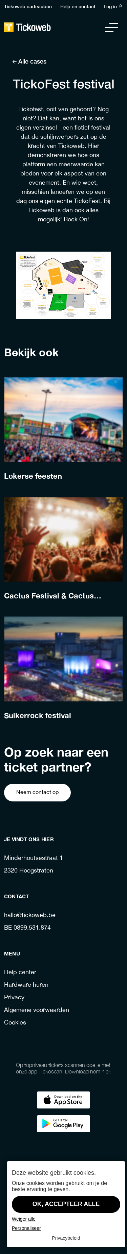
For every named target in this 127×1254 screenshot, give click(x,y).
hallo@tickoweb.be (30, 915)
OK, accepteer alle (66, 1204)
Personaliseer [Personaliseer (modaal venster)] (26, 1228)
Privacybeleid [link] (66, 1238)
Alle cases (29, 61)
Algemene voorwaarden (36, 1010)
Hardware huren (26, 985)
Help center (20, 972)
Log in (113, 6)
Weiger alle (24, 1219)
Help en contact (78, 6)
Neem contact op (37, 792)
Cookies (15, 1023)
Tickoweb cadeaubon (28, 6)
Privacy (14, 997)
